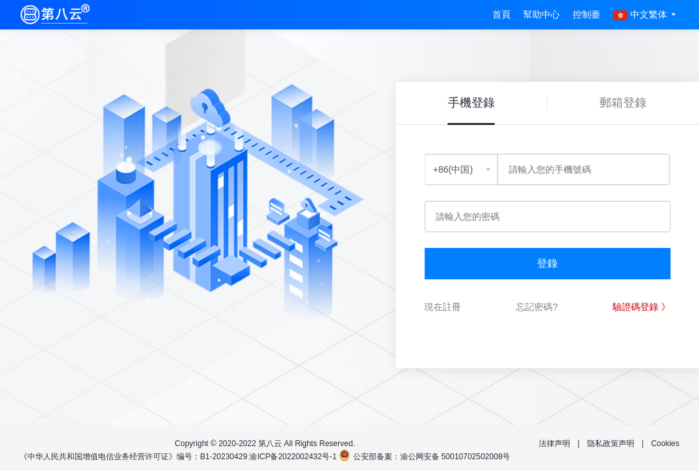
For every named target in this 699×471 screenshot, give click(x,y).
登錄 (547, 263)
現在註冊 (442, 307)
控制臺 (586, 14)
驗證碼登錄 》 (641, 307)
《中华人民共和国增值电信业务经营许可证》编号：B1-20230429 (133, 456)
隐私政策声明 (610, 443)
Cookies (665, 443)
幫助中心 (541, 14)
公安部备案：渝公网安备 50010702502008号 (432, 456)
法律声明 (554, 443)
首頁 (501, 14)
